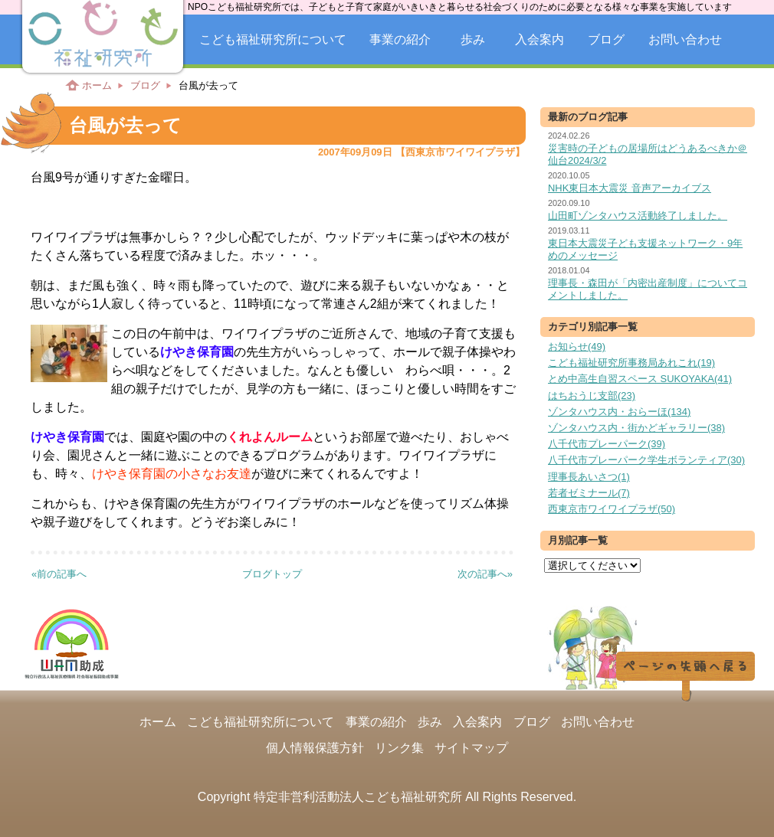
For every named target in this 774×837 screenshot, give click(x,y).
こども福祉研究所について (272, 39)
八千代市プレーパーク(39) (606, 444)
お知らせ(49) (576, 346)
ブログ (606, 39)
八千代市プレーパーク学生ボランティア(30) (646, 460)
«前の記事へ (59, 574)
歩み (473, 39)
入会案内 (539, 39)
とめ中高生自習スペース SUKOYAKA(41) (640, 378)
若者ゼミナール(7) (589, 493)
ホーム (97, 85)
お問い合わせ (685, 39)
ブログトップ (272, 574)
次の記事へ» (485, 574)
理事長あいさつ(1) (589, 476)
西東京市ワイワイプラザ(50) (611, 509)
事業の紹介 (400, 39)
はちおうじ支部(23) (591, 395)
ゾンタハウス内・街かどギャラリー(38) (636, 427)
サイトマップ (471, 747)
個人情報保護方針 (315, 747)
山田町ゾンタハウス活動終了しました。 (637, 215)
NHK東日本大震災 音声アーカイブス (629, 188)
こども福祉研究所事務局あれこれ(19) (631, 362)
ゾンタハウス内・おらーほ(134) (619, 411)
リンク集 (399, 747)
